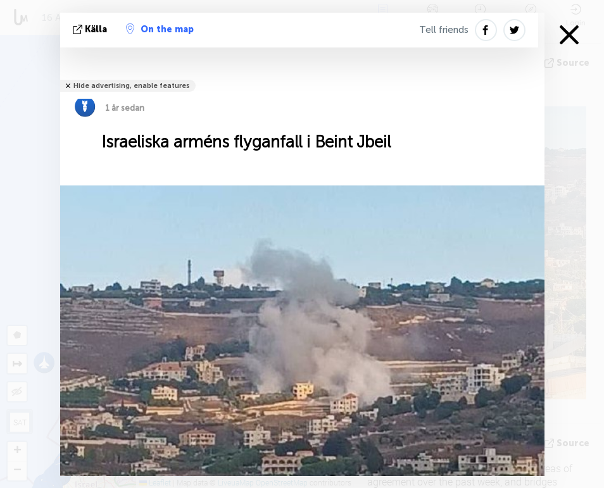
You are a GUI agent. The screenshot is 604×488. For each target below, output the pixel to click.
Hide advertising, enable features (131, 86)
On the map (160, 29)
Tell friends (444, 29)
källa (91, 29)
